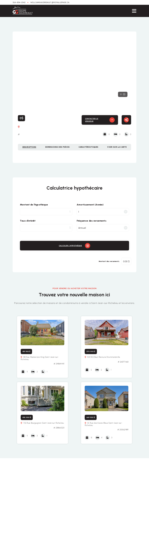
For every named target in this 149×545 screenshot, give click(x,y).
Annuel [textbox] (82, 227)
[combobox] (103, 211)
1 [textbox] (78, 211)
